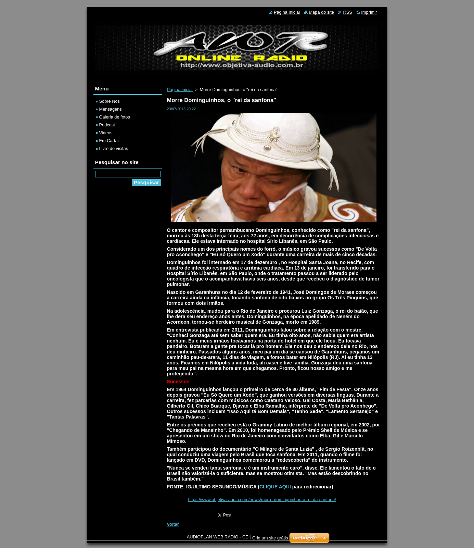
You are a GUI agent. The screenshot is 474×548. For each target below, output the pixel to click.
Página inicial (180, 89)
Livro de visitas (113, 148)
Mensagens (110, 109)
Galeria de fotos (114, 117)
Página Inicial (287, 12)
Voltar (173, 524)
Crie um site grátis (270, 537)
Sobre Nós (109, 101)
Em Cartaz (109, 140)
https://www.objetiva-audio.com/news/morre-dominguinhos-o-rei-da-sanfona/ (262, 499)
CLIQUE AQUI (275, 486)
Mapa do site (321, 12)
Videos (106, 132)
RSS (347, 12)
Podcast (107, 124)
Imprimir (369, 12)
